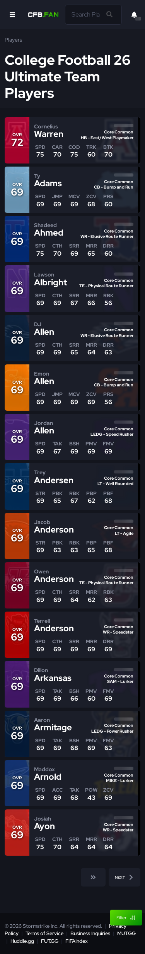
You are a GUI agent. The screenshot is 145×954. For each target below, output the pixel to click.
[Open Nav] (12, 14)
